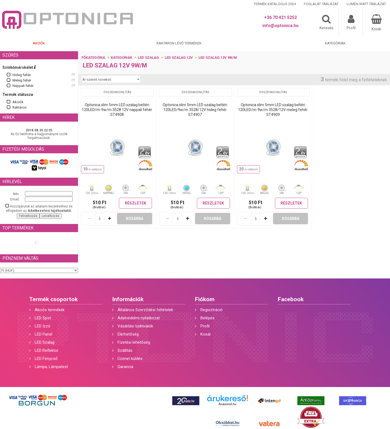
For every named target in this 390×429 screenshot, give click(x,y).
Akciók (39, 43)
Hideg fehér (21, 75)
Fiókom (204, 299)
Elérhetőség (128, 334)
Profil (205, 326)
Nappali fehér (23, 86)
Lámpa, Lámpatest (51, 366)
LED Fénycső (46, 358)
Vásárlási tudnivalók (135, 326)
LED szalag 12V (179, 58)
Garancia (125, 366)
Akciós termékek (49, 309)
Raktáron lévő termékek (179, 43)
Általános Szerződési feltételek (145, 309)
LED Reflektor (46, 350)
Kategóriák (335, 43)
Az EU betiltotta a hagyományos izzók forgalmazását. (39, 136)
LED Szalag (44, 342)
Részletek (135, 203)
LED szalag (148, 58)
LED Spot (43, 318)
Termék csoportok (53, 299)
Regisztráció (211, 309)
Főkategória (93, 58)
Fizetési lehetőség (134, 342)
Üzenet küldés (130, 358)
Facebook (291, 299)
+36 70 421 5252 (280, 17)
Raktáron (19, 107)
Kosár (205, 334)
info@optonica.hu (280, 25)
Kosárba (134, 218)
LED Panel (43, 334)
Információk (128, 299)
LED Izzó (42, 326)
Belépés (207, 318)
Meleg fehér (21, 80)
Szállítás (125, 350)
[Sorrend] (110, 79)
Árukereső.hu (227, 404)
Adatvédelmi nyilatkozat (139, 318)
